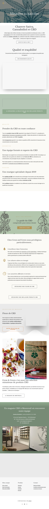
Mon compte (5, 485)
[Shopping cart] (42, 3)
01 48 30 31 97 (25, 423)
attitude (30, 500)
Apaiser (19, 487)
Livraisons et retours (37, 488)
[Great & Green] (4, 3)
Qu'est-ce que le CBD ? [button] (24, 42)
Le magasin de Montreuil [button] (13, 395)
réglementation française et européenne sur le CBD (14, 135)
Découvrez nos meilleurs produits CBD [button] (24, 297)
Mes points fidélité (6, 488)
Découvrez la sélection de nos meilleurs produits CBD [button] (24, 111)
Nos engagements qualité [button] (25, 58)
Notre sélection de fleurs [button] (13, 329)
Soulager (20, 488)
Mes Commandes (6, 487)
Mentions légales (36, 485)
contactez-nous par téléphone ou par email (19, 163)
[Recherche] (39, 3)
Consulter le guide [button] (24, 227)
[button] (46, 3)
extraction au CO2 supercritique (29, 251)
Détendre (20, 485)
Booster (19, 490)
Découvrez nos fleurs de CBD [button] (24, 286)
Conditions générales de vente (39, 487)
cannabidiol (7, 34)
